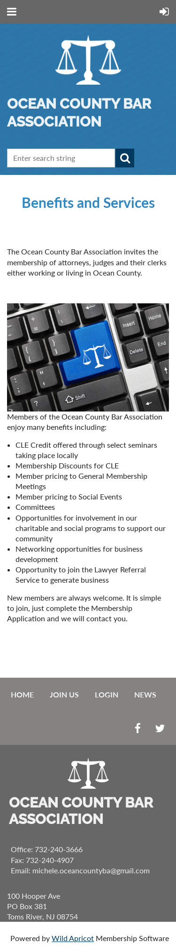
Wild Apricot (73, 938)
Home (22, 694)
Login (106, 694)
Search (124, 158)
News (145, 694)
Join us (64, 694)
